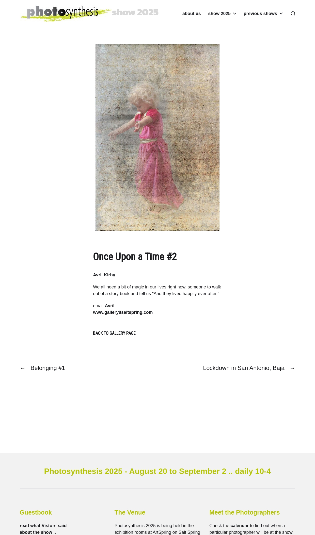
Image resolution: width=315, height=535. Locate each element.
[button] (293, 13)
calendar (240, 525)
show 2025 (219, 13)
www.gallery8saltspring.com (123, 312)
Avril (109, 305)
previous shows (260, 13)
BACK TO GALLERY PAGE (114, 333)
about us (191, 13)
